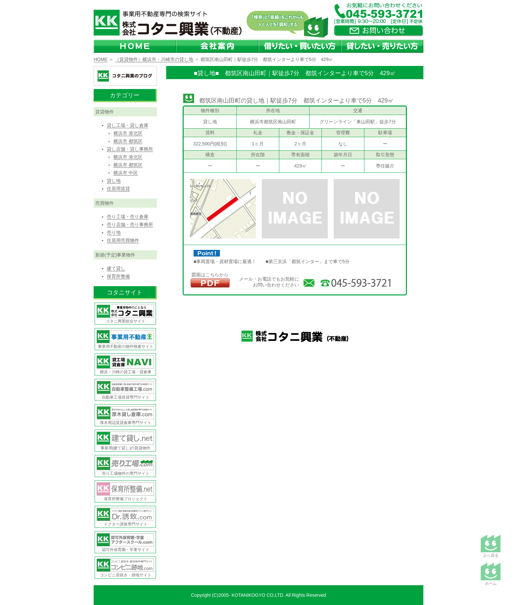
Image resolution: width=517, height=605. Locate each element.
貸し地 (114, 180)
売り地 (114, 232)
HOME (100, 59)
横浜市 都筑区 (127, 141)
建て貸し (116, 268)
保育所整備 (118, 276)
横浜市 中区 (125, 172)
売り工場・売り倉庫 (127, 216)
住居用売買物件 (123, 240)
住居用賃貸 (118, 188)
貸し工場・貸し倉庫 (127, 125)
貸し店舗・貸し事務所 (130, 149)
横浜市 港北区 (127, 133)
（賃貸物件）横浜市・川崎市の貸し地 (154, 59)
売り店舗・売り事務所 (130, 224)
